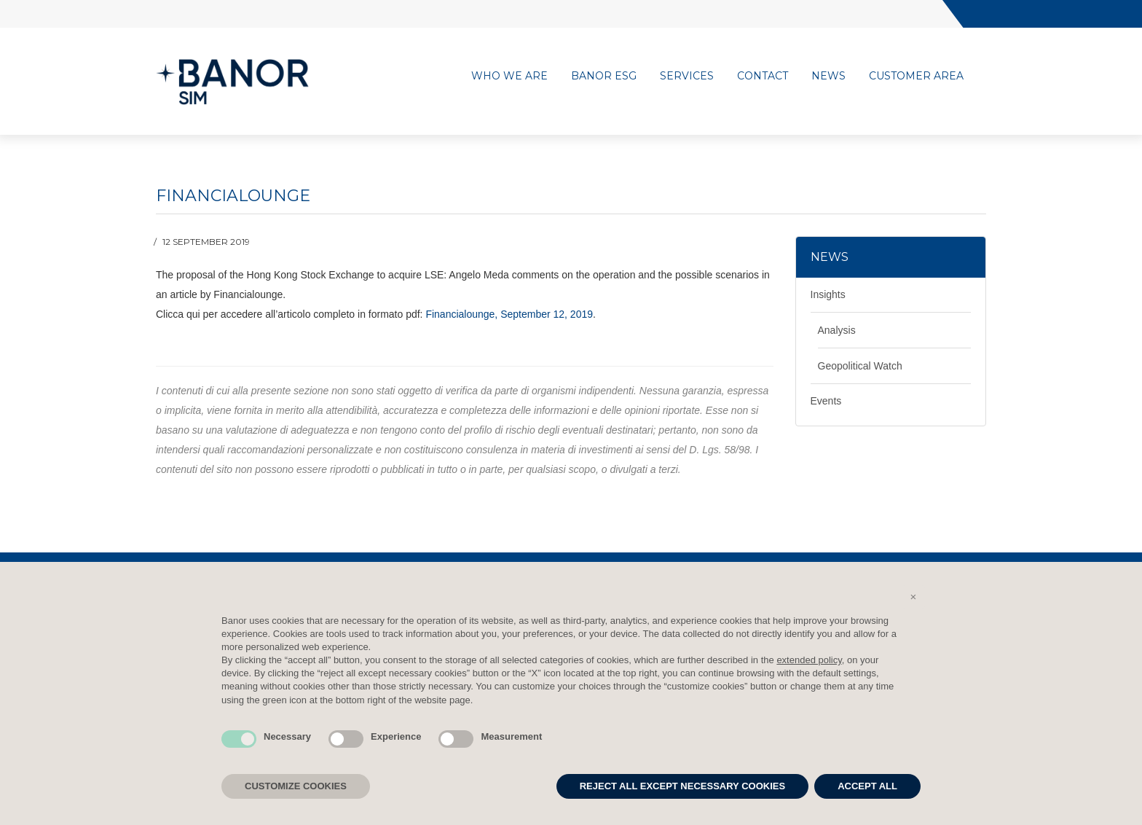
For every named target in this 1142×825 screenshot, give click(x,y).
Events (826, 401)
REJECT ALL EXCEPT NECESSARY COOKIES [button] (682, 786)
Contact (762, 75)
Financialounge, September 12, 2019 (509, 314)
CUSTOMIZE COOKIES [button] (296, 786)
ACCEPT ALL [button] (867, 786)
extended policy (808, 659)
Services (687, 75)
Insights (828, 294)
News (828, 75)
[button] (913, 597)
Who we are (509, 75)
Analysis (837, 330)
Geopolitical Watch (860, 366)
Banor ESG (604, 75)
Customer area (916, 75)
